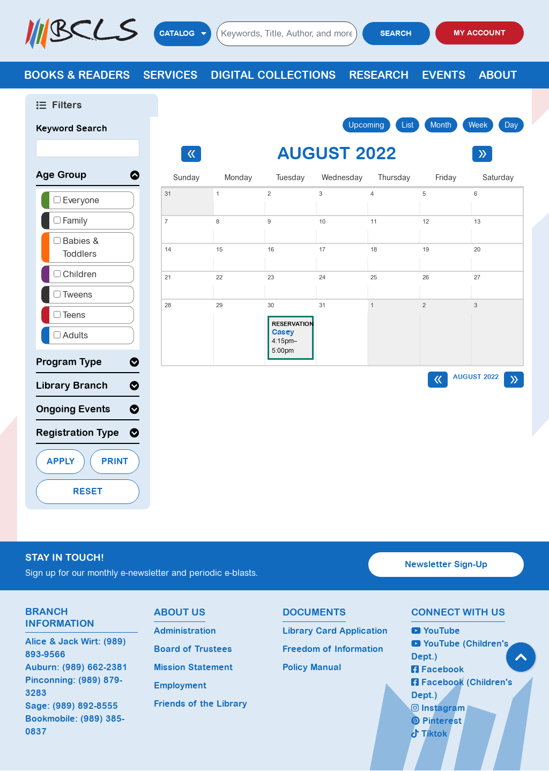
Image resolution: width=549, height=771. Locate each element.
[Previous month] (191, 154)
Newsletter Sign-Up (446, 564)
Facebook (437, 669)
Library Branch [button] (72, 385)
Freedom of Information (333, 649)
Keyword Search (71, 128)
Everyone (81, 200)
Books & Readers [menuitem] (77, 75)
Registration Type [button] (77, 433)
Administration (185, 631)
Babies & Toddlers (81, 247)
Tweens (77, 295)
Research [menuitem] (379, 75)
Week (478, 125)
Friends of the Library (200, 704)
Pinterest (436, 721)
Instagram (438, 708)
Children (80, 274)
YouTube (435, 631)
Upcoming (366, 125)
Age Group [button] (61, 175)
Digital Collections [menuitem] (273, 75)
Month (441, 125)
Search (396, 33)
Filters (68, 105)
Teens (74, 315)
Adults (75, 335)
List (407, 125)
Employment (180, 685)
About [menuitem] (498, 75)
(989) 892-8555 (85, 706)
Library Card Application (335, 631)
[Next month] (482, 154)
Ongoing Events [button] (73, 409)
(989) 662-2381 (95, 667)
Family (75, 221)
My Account (480, 33)
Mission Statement (193, 667)
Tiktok (429, 734)
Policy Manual (312, 667)
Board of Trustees (193, 649)
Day (511, 125)
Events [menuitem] (443, 75)
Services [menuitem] (170, 75)
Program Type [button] (69, 362)
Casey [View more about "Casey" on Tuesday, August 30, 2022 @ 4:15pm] (283, 332)
